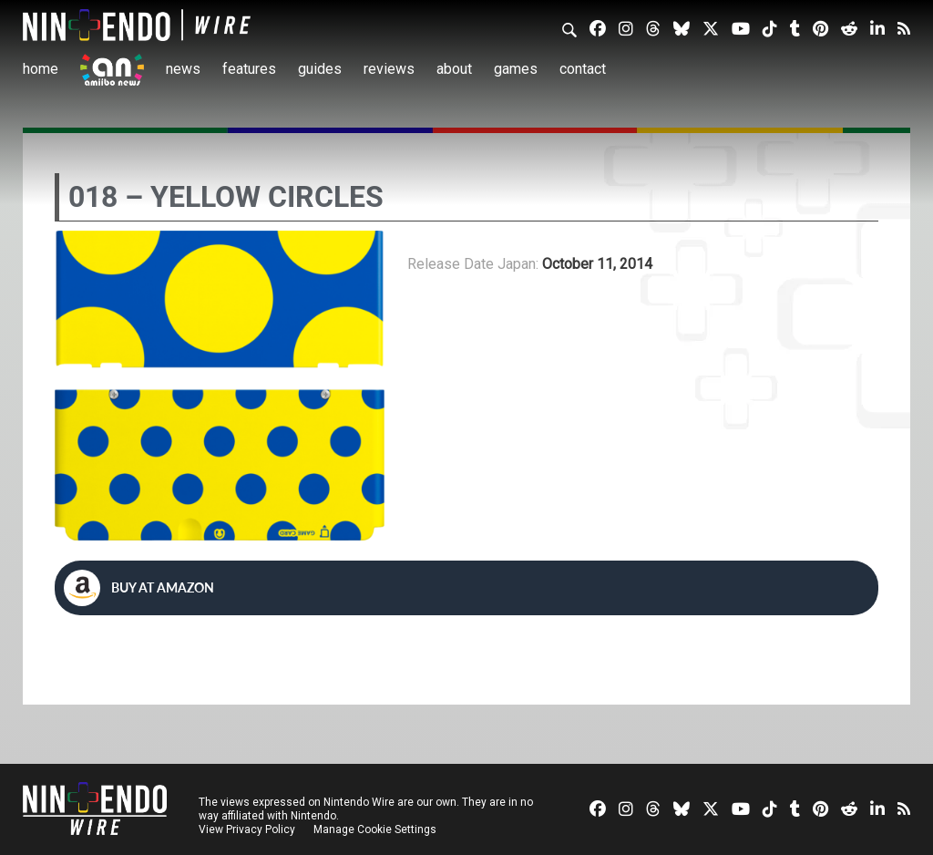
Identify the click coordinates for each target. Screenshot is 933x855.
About (454, 68)
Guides (320, 68)
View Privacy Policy (247, 829)
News (183, 68)
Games (516, 68)
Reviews (389, 68)
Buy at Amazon (139, 588)
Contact (582, 68)
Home (40, 68)
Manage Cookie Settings (377, 829)
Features (249, 68)
